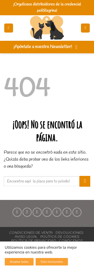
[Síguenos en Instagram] (27, 212)
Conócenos (71, 240)
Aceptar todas (19, 262)
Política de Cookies (59, 236)
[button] (8, 28)
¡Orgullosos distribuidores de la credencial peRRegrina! (47, 7)
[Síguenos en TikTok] (37, 212)
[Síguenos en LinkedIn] (66, 212)
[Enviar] (84, 181)
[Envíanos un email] (46, 212)
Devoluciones (69, 232)
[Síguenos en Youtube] (76, 212)
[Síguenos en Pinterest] (56, 212)
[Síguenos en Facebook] (17, 212)
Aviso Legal (26, 236)
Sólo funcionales (52, 262)
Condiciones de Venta (31, 232)
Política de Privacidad (33, 240)
